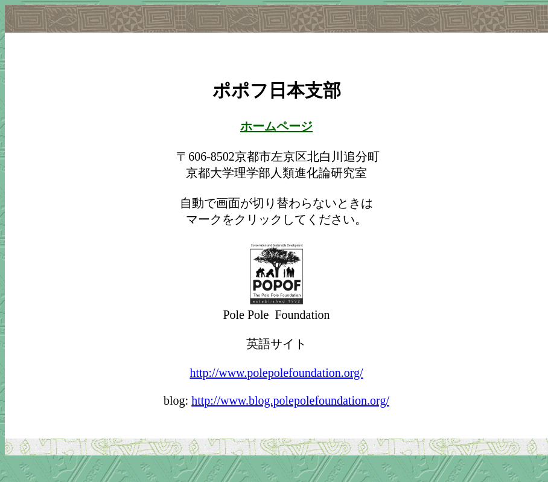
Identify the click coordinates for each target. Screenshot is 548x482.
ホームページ (276, 126)
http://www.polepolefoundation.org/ (276, 372)
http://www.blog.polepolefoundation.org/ (290, 400)
